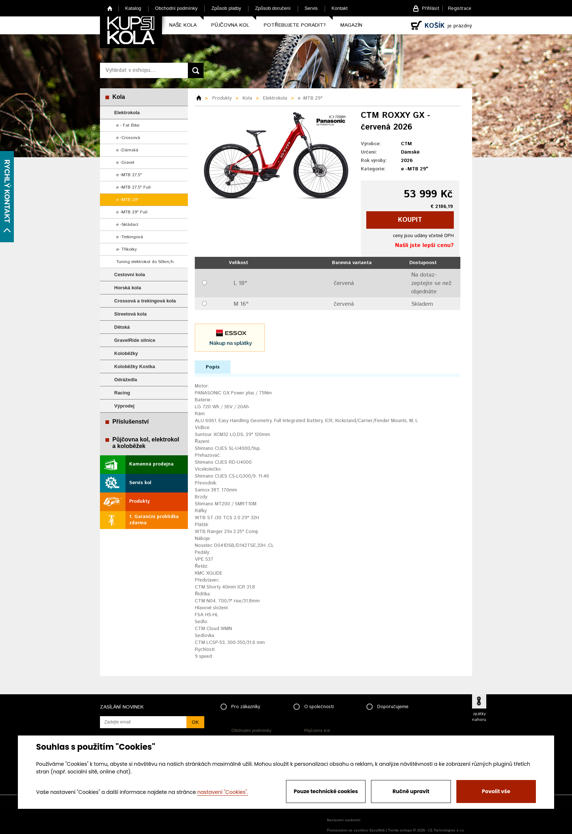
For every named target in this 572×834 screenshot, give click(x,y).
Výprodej (124, 406)
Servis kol (140, 482)
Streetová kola (130, 314)
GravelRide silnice (134, 340)
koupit (410, 220)
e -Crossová (128, 138)
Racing (122, 392)
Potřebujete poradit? (295, 25)
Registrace (459, 8)
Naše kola (183, 25)
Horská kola (127, 287)
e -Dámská (127, 150)
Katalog (133, 8)
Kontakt (340, 8)
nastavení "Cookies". (222, 792)
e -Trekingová (129, 237)
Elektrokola (127, 112)
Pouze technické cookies (326, 791)
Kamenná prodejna (151, 464)
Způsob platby (226, 8)
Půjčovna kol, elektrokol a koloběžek (145, 442)
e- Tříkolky (126, 249)
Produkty (139, 501)
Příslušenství (130, 421)
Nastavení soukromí (343, 820)
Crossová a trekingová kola (145, 301)
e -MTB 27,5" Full (133, 187)
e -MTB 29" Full (131, 212)
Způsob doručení (273, 8)
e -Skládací (127, 224)
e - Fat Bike (127, 125)
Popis (213, 367)
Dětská (122, 327)
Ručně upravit (411, 791)
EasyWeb (377, 830)
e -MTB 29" (127, 200)
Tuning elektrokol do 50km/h (145, 262)
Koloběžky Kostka (134, 366)
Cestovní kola (129, 274)
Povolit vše (496, 791)
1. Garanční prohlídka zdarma (154, 519)
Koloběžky (126, 353)
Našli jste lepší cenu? (424, 245)
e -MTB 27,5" (129, 175)
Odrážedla (125, 379)
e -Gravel (125, 162)
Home (110, 8)
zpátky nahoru (479, 717)
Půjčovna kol (230, 25)
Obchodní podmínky (176, 8)
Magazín (351, 25)
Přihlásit (430, 8)
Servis (311, 8)
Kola (118, 97)
